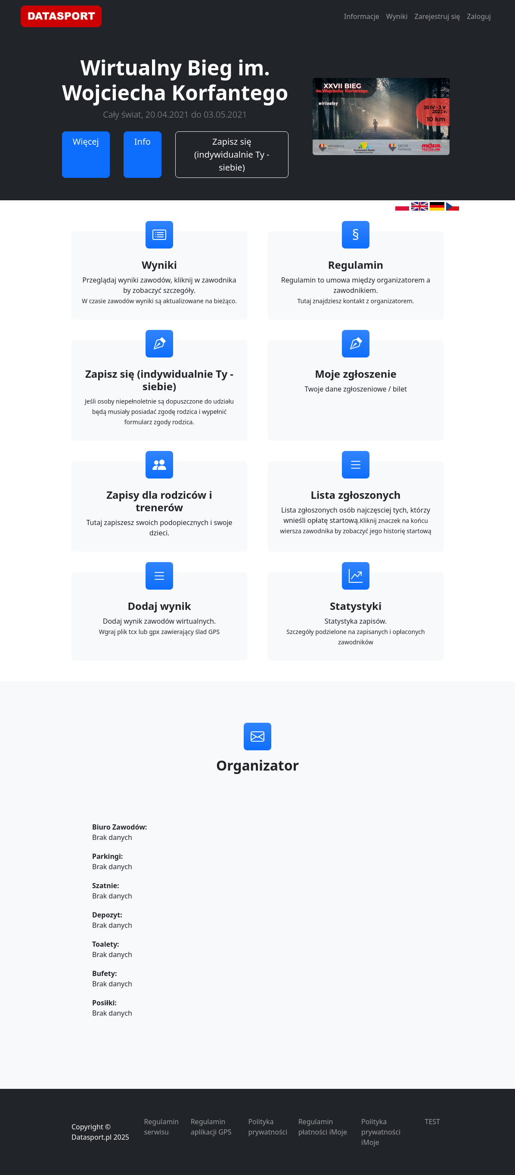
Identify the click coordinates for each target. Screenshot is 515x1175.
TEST (432, 1121)
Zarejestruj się (437, 16)
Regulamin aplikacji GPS (211, 1127)
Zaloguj (479, 16)
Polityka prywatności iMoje (380, 1132)
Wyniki (397, 16)
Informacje (361, 16)
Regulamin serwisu (161, 1127)
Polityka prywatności (267, 1127)
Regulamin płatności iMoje (322, 1127)
